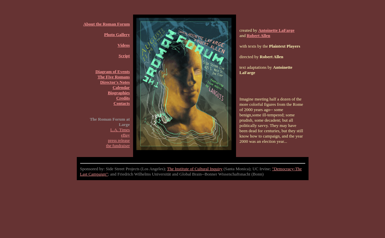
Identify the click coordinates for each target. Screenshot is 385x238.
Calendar (121, 87)
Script (124, 55)
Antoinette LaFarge (276, 30)
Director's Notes (115, 82)
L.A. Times (120, 129)
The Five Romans (114, 76)
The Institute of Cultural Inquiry (194, 168)
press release (119, 140)
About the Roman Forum (106, 23)
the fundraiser (118, 145)
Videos (124, 45)
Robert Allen (258, 35)
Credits (123, 98)
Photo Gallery (117, 34)
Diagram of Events (112, 71)
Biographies (119, 92)
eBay (125, 135)
